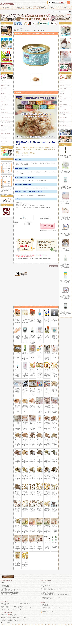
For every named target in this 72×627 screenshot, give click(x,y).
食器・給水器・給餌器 (5, 133)
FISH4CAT (39, 28)
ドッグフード (3, 80)
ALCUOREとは (19, 8)
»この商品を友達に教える (36, 258)
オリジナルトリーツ (30, 8)
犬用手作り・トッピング (6, 85)
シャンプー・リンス (5, 98)
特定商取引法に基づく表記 (47, 611)
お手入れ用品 (3, 101)
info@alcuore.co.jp (48, 605)
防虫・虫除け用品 (4, 104)
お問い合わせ (61, 5)
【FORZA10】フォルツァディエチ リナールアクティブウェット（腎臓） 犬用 (65, 233)
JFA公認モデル (4, 143)
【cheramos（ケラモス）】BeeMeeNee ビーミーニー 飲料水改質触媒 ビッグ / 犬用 (65, 186)
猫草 (61, 96)
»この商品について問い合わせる (22, 258)
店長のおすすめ (41, 8)
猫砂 (61, 101)
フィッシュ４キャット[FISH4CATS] (37, 30)
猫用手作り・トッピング (64, 85)
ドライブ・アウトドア (5, 122)
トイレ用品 (3, 109)
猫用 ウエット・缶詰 (21, 26)
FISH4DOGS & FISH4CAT (30, 28)
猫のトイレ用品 (63, 98)
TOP (15, 26)
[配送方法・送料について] (6, 580)
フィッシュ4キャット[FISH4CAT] (32, 26)
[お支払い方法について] (46, 580)
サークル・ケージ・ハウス (6, 128)
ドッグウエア (3, 138)
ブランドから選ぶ (20, 28)
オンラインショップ (6, 8)
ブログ (65, 8)
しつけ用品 (3, 106)
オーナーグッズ (4, 141)
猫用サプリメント (63, 88)
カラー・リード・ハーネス (6, 117)
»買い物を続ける (47, 258)
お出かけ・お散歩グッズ (6, 120)
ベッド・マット (4, 130)
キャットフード (63, 80)
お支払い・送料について (53, 5)
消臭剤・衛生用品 (4, 112)
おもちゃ (3, 114)
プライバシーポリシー (46, 612)
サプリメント (3, 88)
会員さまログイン (68, 5)
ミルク (2, 90)
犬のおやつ (3, 93)
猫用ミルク (62, 90)
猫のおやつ (62, 93)
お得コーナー (53, 8)
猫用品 (18, 29)
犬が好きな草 (3, 96)
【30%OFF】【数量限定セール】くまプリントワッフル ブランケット (65, 217)
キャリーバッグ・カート (6, 125)
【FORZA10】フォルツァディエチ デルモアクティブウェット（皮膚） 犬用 (65, 296)
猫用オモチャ (62, 106)
